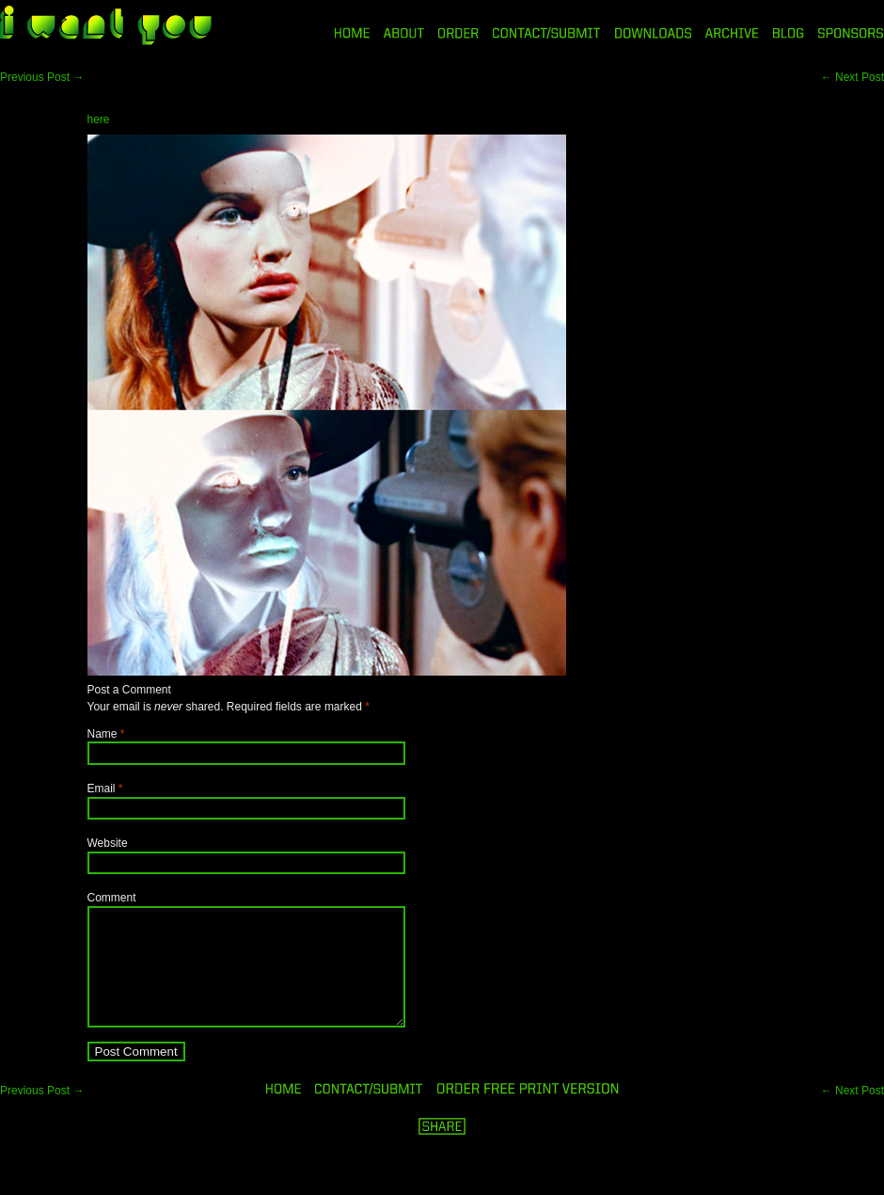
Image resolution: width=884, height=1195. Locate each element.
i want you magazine (106, 27)
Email (101, 788)
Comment (111, 897)
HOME (352, 33)
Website (107, 843)
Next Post (852, 77)
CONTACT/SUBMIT (547, 33)
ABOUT (404, 33)
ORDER (458, 33)
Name (102, 734)
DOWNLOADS (653, 33)
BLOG (788, 33)
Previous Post (42, 77)
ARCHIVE (732, 33)
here (98, 119)
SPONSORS (851, 33)
